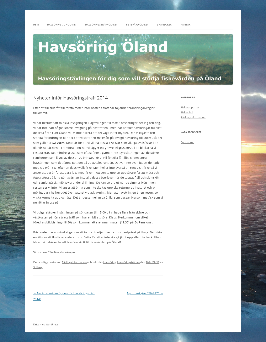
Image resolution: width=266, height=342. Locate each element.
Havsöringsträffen (128, 262)
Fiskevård (187, 112)
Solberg (38, 267)
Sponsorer (164, 24)
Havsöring (109, 262)
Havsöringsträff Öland (101, 24)
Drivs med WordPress (45, 324)
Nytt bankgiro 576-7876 (145, 293)
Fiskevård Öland (137, 24)
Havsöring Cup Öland (61, 24)
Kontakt (186, 24)
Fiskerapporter (190, 107)
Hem (36, 24)
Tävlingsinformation (74, 262)
